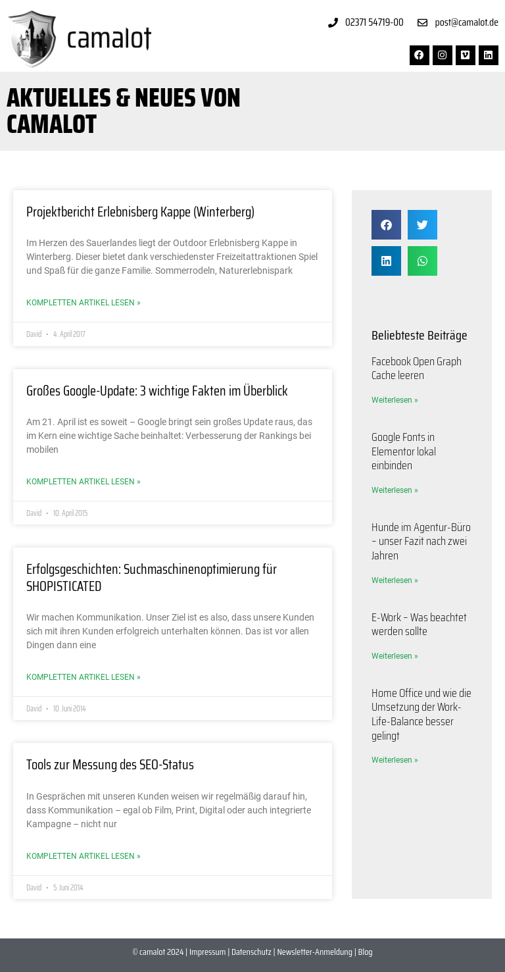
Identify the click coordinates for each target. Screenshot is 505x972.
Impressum (207, 951)
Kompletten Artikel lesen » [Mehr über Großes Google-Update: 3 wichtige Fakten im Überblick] (83, 481)
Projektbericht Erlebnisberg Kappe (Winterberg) (140, 211)
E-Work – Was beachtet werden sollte (419, 624)
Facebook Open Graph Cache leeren (417, 368)
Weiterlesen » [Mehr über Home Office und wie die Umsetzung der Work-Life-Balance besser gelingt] (395, 760)
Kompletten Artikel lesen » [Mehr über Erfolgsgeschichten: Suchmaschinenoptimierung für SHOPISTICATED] (83, 677)
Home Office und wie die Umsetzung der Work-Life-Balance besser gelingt (421, 714)
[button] (386, 225)
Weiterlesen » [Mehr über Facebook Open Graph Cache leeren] (395, 400)
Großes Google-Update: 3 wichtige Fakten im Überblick (157, 390)
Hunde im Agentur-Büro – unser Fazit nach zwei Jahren (421, 541)
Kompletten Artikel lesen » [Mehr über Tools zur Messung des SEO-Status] (83, 856)
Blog (365, 951)
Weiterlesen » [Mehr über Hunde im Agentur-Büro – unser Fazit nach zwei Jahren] (395, 580)
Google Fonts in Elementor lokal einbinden (404, 451)
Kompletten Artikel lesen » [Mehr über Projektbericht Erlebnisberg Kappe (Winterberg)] (83, 302)
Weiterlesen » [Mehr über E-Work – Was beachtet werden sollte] (395, 656)
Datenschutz (251, 951)
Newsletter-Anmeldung (314, 951)
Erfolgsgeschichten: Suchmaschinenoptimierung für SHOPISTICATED (151, 577)
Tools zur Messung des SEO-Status (110, 764)
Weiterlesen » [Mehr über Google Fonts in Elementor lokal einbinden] (395, 490)
